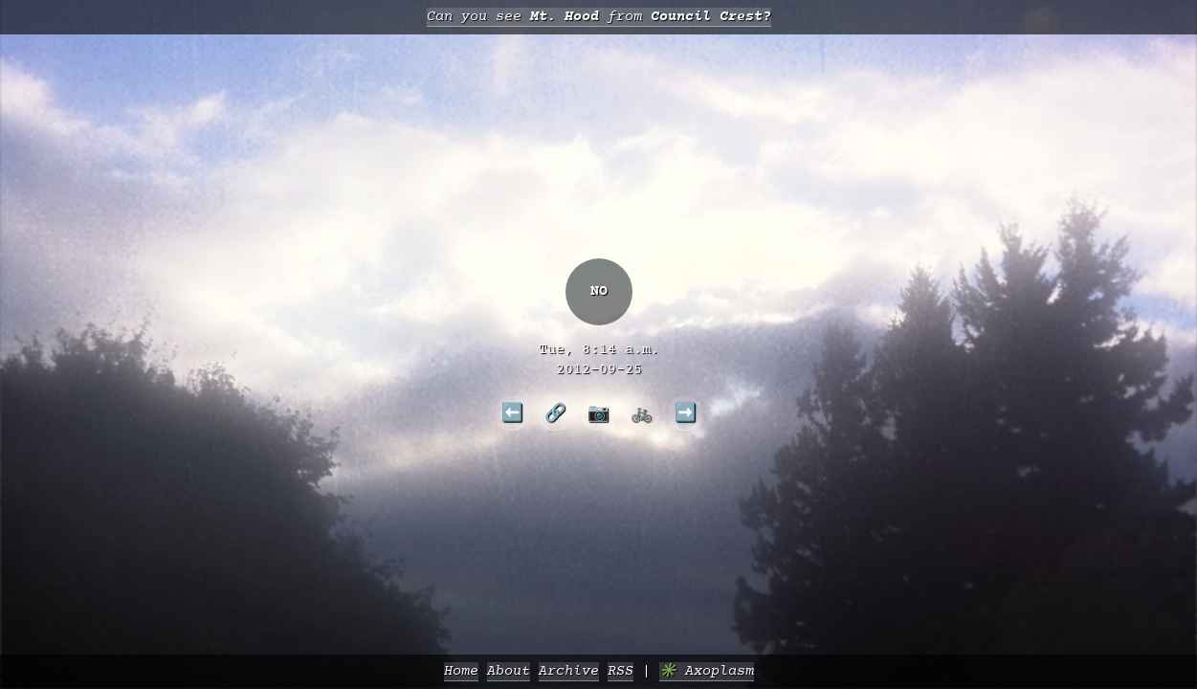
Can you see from (599, 17)
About (508, 671)
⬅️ (512, 412)
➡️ (686, 412)
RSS (620, 671)
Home (461, 671)
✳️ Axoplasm (706, 671)
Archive (569, 671)
